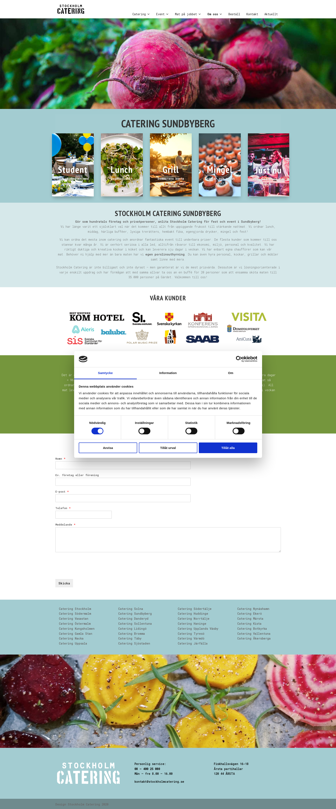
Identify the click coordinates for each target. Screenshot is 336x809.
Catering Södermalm (75, 614)
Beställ (234, 14)
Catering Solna (130, 609)
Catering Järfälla (193, 643)
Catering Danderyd (133, 619)
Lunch (122, 169)
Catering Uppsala (73, 643)
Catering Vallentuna (253, 634)
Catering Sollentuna (135, 624)
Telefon (63, 508)
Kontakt (252, 14)
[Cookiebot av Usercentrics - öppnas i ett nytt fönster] (239, 359)
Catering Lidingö (132, 629)
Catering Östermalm (75, 624)
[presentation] (87, 572)
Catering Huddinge (193, 614)
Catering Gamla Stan (75, 634)
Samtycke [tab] (105, 373)
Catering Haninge (192, 624)
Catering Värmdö (191, 638)
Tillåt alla (228, 448)
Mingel (220, 169)
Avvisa (108, 448)
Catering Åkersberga (254, 638)
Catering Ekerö (249, 614)
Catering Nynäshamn (253, 609)
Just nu (268, 170)
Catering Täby (129, 638)
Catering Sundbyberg (135, 614)
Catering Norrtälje (193, 619)
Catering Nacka (71, 638)
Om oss (214, 14)
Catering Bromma (131, 634)
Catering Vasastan (73, 619)
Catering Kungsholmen (77, 629)
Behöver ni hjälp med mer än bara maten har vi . (126, 254)
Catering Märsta (250, 619)
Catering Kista (249, 624)
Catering (141, 14)
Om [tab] (230, 373)
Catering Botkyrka (252, 629)
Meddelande (65, 524)
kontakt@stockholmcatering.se (159, 782)
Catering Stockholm (75, 609)
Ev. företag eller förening (77, 475)
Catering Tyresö (191, 634)
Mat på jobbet (188, 14)
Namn (60, 458)
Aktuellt (271, 14)
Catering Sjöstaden (134, 643)
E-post (62, 491)
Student (72, 169)
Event (162, 14)
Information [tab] (168, 373)
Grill (171, 169)
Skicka (64, 583)
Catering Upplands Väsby (198, 629)
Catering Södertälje (195, 609)
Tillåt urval (168, 448)
